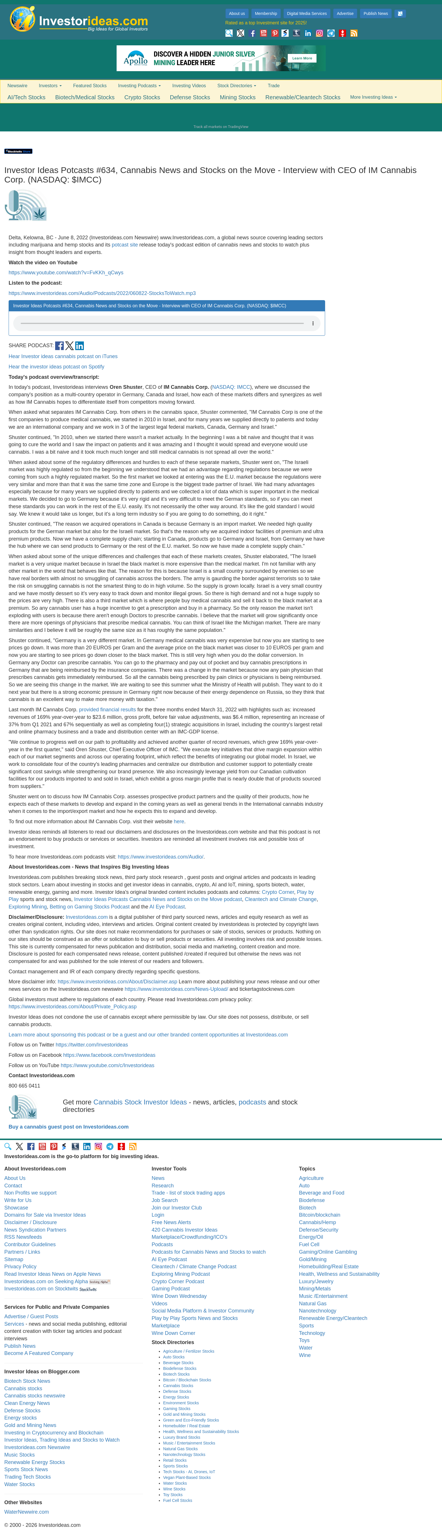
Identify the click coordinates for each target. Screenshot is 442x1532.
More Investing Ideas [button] (373, 97)
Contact (13, 1186)
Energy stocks (20, 1418)
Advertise (345, 13)
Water (305, 1348)
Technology (312, 1333)
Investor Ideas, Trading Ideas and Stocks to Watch (62, 1440)
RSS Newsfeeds (23, 1237)
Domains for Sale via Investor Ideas (45, 1215)
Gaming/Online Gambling (328, 1252)
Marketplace (166, 1326)
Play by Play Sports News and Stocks (195, 1318)
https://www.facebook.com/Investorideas (109, 1055)
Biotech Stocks (176, 1374)
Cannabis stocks (23, 1388)
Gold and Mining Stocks (184, 1414)
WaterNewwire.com (26, 1512)
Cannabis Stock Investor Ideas (140, 1102)
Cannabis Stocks (178, 1385)
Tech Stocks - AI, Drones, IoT (189, 1471)
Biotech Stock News (27, 1381)
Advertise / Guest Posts (31, 1316)
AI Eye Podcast (167, 907)
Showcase (16, 1208)
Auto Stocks (174, 1357)
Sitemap (13, 1259)
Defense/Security (318, 1230)
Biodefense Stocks (179, 1368)
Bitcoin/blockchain (319, 1215)
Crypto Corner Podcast (178, 1281)
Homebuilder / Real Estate (186, 1426)
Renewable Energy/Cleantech (333, 1318)
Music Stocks (19, 1455)
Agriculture (311, 1178)
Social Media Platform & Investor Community (203, 1311)
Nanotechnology (317, 1311)
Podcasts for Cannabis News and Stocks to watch (209, 1252)
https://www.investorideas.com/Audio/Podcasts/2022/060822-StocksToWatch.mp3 (102, 293)
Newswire (17, 85)
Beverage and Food (321, 1193)
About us (237, 13)
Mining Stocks (238, 97)
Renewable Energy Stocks (34, 1462)
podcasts (252, 1102)
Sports (306, 1326)
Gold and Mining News (30, 1425)
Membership (266, 13)
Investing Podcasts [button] (139, 85)
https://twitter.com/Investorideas (92, 1045)
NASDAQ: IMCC (231, 387)
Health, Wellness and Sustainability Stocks (201, 1431)
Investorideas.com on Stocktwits (41, 1289)
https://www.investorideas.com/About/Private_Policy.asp (73, 1006)
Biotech (307, 1208)
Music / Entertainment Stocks (189, 1443)
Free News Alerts (171, 1222)
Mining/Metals (315, 1289)
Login (158, 1215)
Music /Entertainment (323, 1296)
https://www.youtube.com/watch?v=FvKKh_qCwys (66, 272)
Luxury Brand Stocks (181, 1437)
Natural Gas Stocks (180, 1448)
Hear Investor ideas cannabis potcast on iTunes (63, 356)
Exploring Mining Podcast (181, 1274)
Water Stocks (19, 1484)
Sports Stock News (26, 1469)
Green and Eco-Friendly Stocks (191, 1420)
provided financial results (107, 709)
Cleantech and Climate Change (280, 899)
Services (14, 1324)
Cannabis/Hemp (317, 1222)
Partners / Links (22, 1252)
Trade (273, 85)
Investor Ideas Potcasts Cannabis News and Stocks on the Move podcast (158, 899)
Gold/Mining (313, 1259)
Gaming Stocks (176, 1408)
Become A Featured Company (38, 1353)
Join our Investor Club (177, 1208)
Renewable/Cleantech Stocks (302, 97)
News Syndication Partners (35, 1230)
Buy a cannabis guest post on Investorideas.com (69, 1127)
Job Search (165, 1200)
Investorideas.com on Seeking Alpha (46, 1281)
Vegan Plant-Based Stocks (187, 1477)
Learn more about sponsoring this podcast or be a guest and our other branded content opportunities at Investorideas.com (148, 1035)
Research (163, 1186)
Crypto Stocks (142, 97)
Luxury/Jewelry (316, 1281)
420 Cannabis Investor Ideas (184, 1230)
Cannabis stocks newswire (34, 1396)
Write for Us (18, 1200)
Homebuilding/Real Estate (329, 1266)
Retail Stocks (175, 1460)
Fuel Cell (309, 1244)
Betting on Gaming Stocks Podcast (90, 907)
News (158, 1178)
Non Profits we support (30, 1193)
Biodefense (312, 1200)
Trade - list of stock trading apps (188, 1193)
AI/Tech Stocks (26, 97)
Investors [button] (50, 85)
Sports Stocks (175, 1466)
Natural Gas (313, 1303)
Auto (304, 1186)
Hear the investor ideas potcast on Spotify (56, 367)
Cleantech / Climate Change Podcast (194, 1266)
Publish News (376, 13)
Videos (159, 1303)
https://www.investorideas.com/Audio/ (160, 857)
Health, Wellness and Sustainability (339, 1274)
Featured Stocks (90, 85)
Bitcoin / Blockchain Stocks (187, 1380)
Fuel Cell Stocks (177, 1500)
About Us (15, 1178)
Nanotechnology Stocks (184, 1454)
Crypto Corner (278, 892)
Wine (305, 1355)
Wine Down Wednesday (179, 1296)
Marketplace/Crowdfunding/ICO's (189, 1237)
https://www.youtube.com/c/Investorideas (107, 1065)
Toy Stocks (173, 1494)
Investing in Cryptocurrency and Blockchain (53, 1433)
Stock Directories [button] (236, 85)
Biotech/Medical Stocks (85, 97)
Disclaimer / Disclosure (30, 1222)
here (179, 821)
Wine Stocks (174, 1489)
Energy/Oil (311, 1237)
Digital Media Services (307, 13)
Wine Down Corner (173, 1333)
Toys (304, 1340)
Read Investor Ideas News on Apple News (52, 1274)
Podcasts (162, 1244)
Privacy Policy (20, 1266)
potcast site (125, 245)
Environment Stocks (181, 1403)
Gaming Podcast (171, 1289)
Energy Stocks (176, 1397)
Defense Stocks (190, 97)
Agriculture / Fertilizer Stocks (188, 1351)
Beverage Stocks (178, 1362)
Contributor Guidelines (30, 1244)
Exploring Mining (28, 907)
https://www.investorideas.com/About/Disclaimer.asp (117, 982)
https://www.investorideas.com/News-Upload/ (176, 989)
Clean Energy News (27, 1403)
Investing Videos (189, 85)
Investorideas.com (87, 917)
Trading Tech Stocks (27, 1477)
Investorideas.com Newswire (37, 1447)
